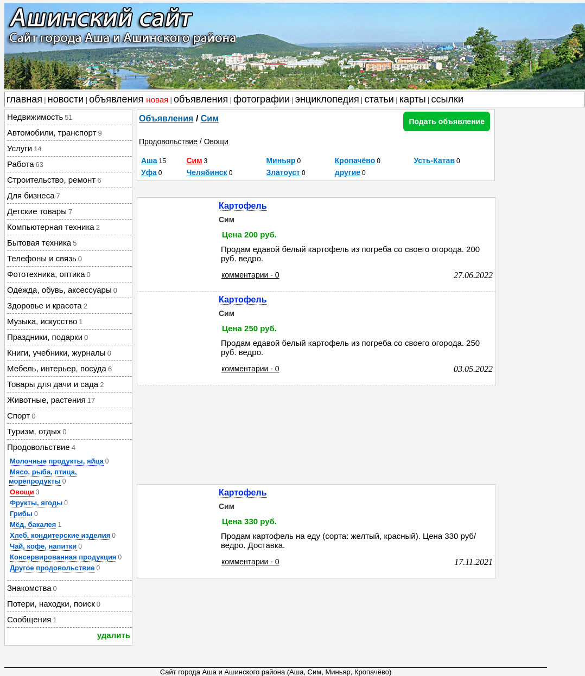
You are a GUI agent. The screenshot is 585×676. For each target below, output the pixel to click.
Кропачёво (355, 160)
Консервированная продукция (63, 557)
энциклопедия (327, 99)
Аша (149, 160)
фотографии (261, 99)
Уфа (149, 172)
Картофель (243, 205)
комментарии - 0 (250, 275)
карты (412, 99)
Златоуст (283, 172)
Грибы (21, 514)
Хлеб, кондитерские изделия (60, 535)
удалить (113, 635)
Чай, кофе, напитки (43, 546)
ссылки (447, 99)
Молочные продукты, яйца (57, 461)
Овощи (22, 492)
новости (66, 99)
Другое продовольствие (52, 568)
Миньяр (280, 160)
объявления (128, 99)
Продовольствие (168, 141)
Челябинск (206, 172)
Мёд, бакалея (33, 524)
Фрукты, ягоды (36, 503)
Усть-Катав (434, 160)
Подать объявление (447, 121)
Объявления (166, 118)
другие (347, 172)
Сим (210, 118)
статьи (379, 99)
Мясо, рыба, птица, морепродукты (43, 476)
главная (24, 99)
